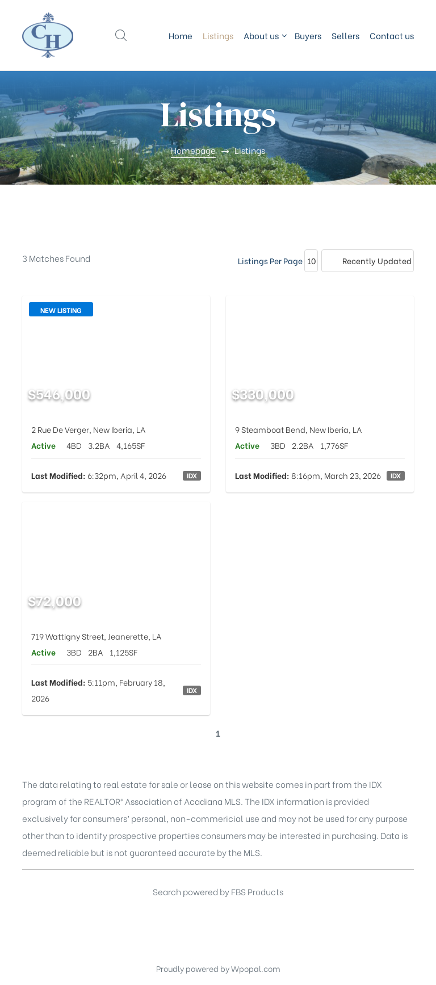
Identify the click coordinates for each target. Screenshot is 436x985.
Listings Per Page (270, 260)
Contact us (392, 35)
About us (264, 35)
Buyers (308, 35)
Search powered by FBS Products (218, 891)
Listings (218, 35)
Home (180, 35)
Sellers (345, 35)
